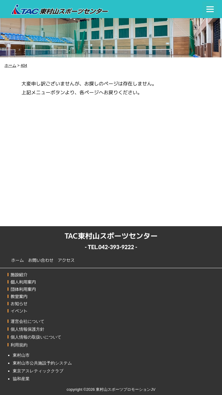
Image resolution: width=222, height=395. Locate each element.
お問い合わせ (40, 260)
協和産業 (21, 378)
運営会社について (27, 321)
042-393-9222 (116, 247)
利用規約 (19, 344)
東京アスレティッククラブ (38, 370)
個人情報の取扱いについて (36, 337)
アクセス (66, 260)
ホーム (17, 260)
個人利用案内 (23, 282)
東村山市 (21, 355)
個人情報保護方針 (27, 329)
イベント (19, 311)
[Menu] (209, 9)
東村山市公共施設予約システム (42, 363)
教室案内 (19, 296)
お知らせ (19, 304)
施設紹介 (19, 275)
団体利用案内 (23, 289)
